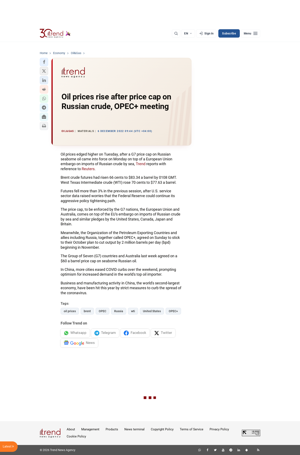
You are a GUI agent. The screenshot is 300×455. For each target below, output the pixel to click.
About (71, 429)
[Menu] (250, 33)
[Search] (176, 33)
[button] (44, 62)
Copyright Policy (162, 429)
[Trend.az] (55, 33)
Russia (118, 311)
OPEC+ (173, 311)
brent (87, 311)
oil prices (70, 311)
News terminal (134, 429)
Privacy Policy (219, 429)
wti (133, 311)
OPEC (102, 311)
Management (90, 429)
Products (112, 429)
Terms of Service (191, 429)
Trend (140, 164)
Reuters (88, 169)
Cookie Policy (76, 436)
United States (152, 311)
